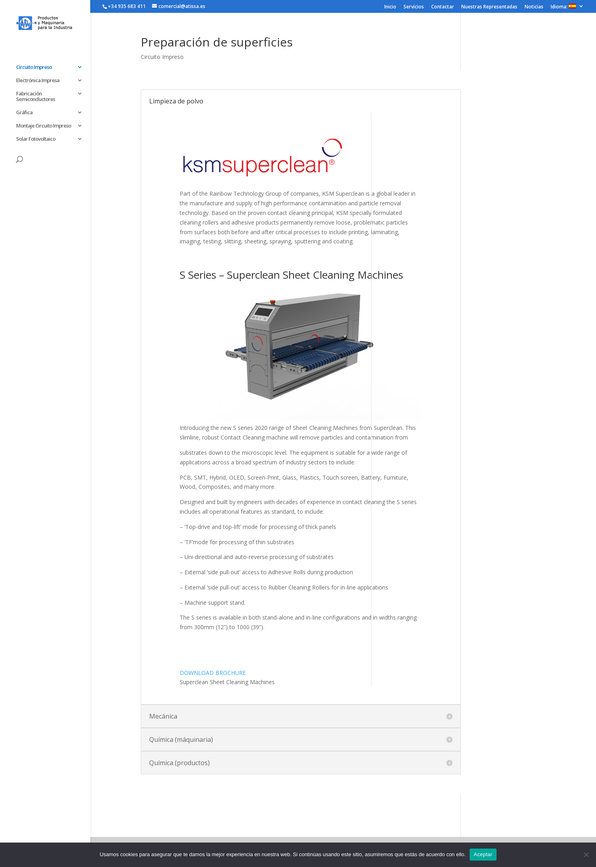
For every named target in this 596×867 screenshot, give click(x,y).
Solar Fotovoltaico (35, 139)
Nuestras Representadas (489, 7)
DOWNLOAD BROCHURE (213, 673)
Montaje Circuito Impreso (43, 126)
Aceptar (483, 854)
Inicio (390, 7)
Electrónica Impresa (37, 80)
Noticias (534, 7)
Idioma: (563, 7)
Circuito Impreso (34, 67)
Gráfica (24, 112)
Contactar (442, 7)
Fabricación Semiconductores (35, 97)
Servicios (413, 7)
